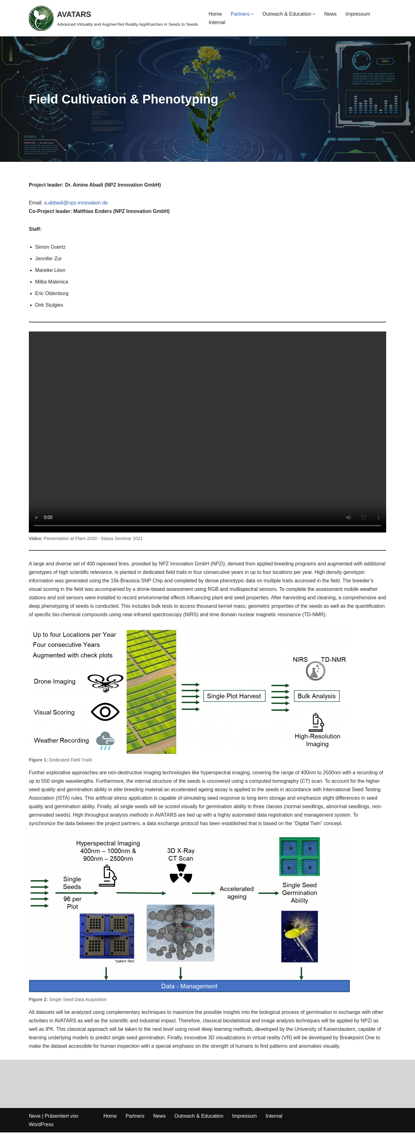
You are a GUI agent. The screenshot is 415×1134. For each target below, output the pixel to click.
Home (215, 14)
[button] (252, 14)
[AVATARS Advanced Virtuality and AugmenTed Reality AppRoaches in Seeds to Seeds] (113, 18)
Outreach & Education (199, 1117)
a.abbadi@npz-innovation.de (76, 202)
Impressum (358, 14)
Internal (217, 22)
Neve (34, 1117)
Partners (135, 1117)
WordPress (41, 1126)
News (330, 14)
